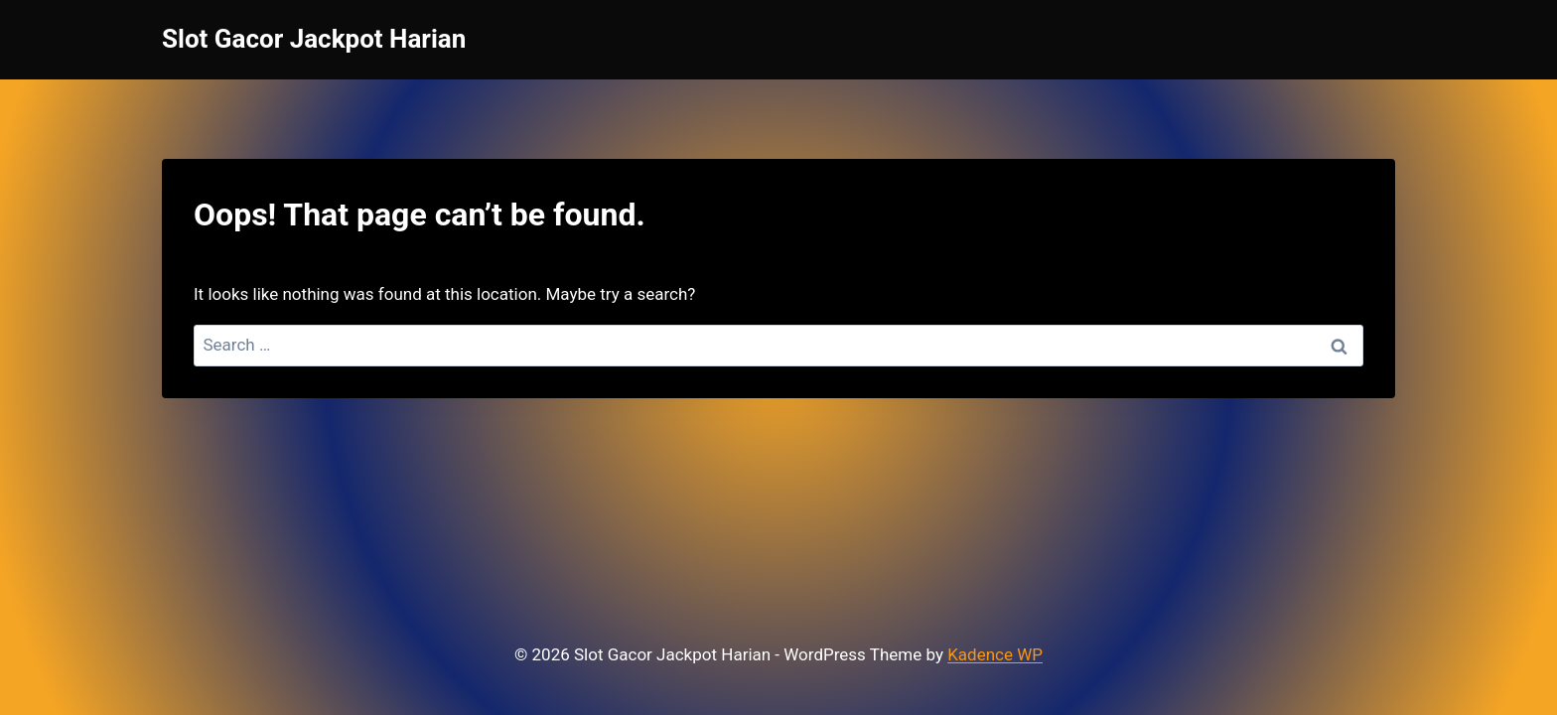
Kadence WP (995, 654)
